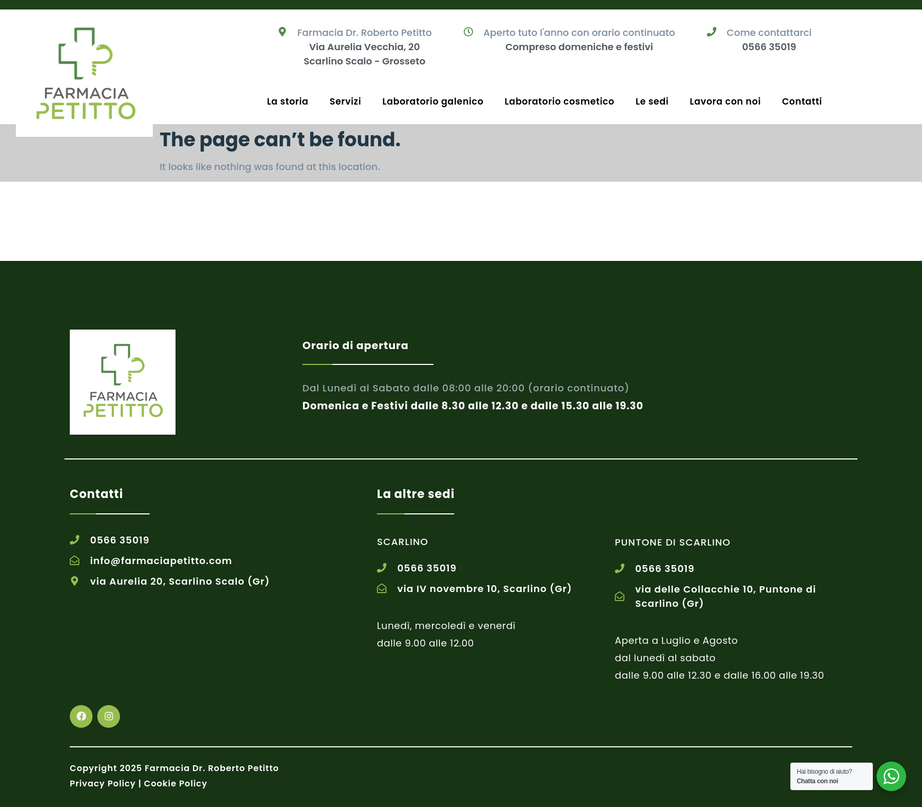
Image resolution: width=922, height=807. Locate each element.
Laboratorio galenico (432, 101)
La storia (288, 101)
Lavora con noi (725, 101)
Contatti (802, 101)
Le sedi (652, 101)
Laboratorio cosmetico (560, 101)
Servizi (346, 101)
